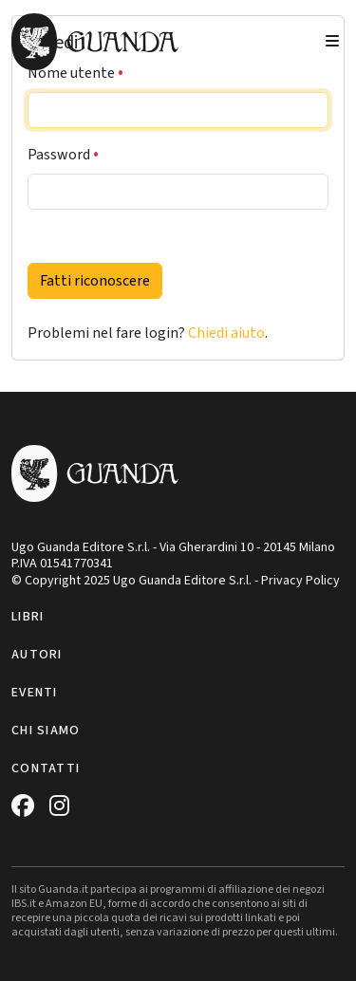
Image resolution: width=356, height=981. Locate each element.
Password (63, 154)
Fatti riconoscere (95, 280)
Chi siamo (46, 730)
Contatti (45, 768)
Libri (27, 616)
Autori (37, 654)
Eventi (34, 692)
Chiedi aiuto (226, 333)
